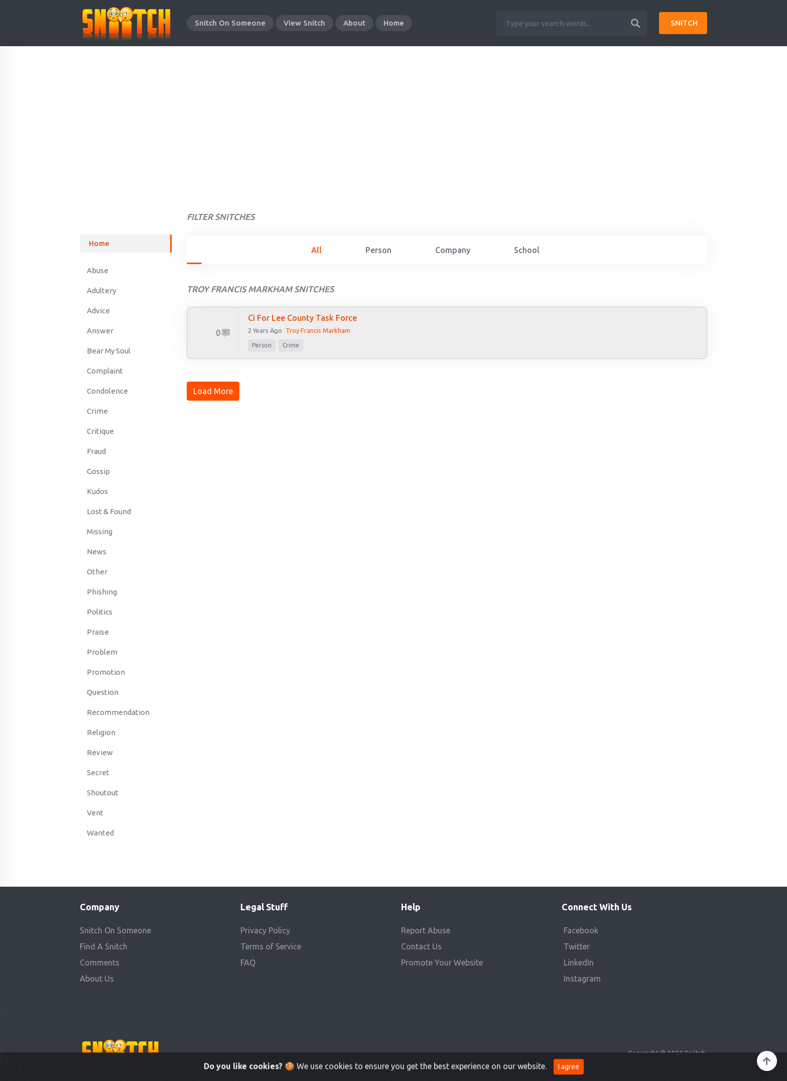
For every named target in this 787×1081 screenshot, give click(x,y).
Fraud (96, 451)
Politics (99, 612)
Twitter (577, 946)
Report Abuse (425, 930)
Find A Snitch (103, 946)
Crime (97, 411)
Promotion (106, 672)
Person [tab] (378, 250)
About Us (97, 978)
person (262, 345)
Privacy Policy (265, 930)
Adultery (101, 290)
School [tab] (527, 250)
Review (100, 752)
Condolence (107, 391)
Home (393, 23)
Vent (95, 812)
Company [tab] (452, 250)
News (96, 551)
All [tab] (316, 250)
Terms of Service (270, 946)
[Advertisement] (393, 121)
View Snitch (304, 23)
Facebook (581, 930)
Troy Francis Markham (318, 330)
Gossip (98, 471)
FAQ (247, 962)
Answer (100, 330)
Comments (99, 962)
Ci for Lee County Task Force (302, 317)
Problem (102, 652)
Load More (213, 391)
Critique (100, 431)
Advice (98, 310)
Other (97, 571)
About (354, 23)
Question (102, 692)
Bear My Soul (108, 350)
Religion (101, 732)
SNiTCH (684, 23)
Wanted (100, 832)
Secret (98, 772)
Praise (98, 632)
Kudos (97, 491)
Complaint (105, 371)
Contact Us (421, 946)
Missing (99, 531)
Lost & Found (109, 511)
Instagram (582, 978)
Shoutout (102, 792)
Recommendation (118, 712)
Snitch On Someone (230, 23)
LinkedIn (579, 962)
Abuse (97, 270)
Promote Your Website (442, 962)
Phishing (102, 591)
